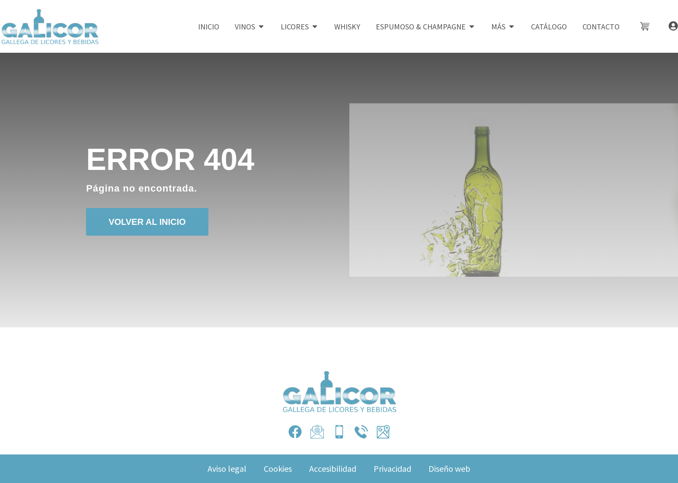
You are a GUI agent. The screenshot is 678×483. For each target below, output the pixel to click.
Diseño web (449, 468)
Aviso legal (227, 468)
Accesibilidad (332, 468)
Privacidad (392, 468)
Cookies (278, 468)
